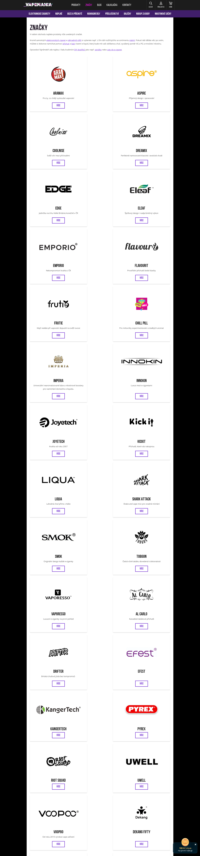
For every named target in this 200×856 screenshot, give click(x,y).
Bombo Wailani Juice (46, 615)
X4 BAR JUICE (118, 571)
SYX (82, 494)
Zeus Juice (46, 659)
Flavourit (153, 128)
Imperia (118, 176)
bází (73, 43)
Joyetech (47, 227)
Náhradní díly (93, 13)
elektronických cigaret (56, 40)
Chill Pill (82, 176)
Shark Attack (153, 227)
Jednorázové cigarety (101, 820)
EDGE (47, 128)
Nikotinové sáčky (163, 13)
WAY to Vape (118, 494)
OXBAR (46, 494)
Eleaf (82, 128)
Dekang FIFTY (153, 370)
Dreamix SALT (118, 659)
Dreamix (153, 80)
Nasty (153, 659)
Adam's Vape (118, 418)
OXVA (153, 456)
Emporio (117, 128)
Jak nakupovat (103, 789)
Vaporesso (118, 275)
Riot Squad (46, 370)
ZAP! (82, 456)
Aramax (46, 80)
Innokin (153, 176)
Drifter (47, 322)
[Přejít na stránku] (13, 120)
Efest (82, 322)
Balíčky (127, 13)
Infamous (46, 418)
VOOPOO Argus (116, 820)
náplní (132, 40)
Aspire (82, 80)
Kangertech (118, 322)
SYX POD (117, 533)
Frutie (46, 176)
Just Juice (82, 418)
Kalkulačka (69, 789)
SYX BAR (46, 707)
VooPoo (118, 370)
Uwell (82, 370)
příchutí (66, 43)
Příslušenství (112, 13)
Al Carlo (153, 275)
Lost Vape (46, 456)
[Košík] (170, 5)
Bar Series (118, 615)
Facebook (91, 777)
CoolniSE (118, 80)
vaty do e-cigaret (114, 49)
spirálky (98, 49)
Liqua (117, 227)
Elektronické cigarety (39, 13)
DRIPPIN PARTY (47, 571)
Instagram (108, 777)
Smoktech (153, 418)
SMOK (71, 820)
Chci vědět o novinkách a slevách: (69, 764)
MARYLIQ (153, 533)
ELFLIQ (82, 533)
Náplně (58, 13)
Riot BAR (82, 659)
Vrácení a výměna (120, 789)
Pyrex (153, 322)
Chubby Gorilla (46, 533)
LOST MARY (82, 571)
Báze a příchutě (74, 13)
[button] (149, 5)
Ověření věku (155, 789)
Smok (46, 275)
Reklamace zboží (138, 789)
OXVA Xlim (128, 820)
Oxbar (156, 820)
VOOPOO (148, 820)
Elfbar (117, 456)
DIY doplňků (79, 49)
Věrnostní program (52, 789)
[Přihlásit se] (160, 5)
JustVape (82, 615)
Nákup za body (143, 13)
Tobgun (82, 275)
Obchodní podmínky (86, 789)
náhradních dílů (74, 40)
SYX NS (153, 494)
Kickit (82, 227)
